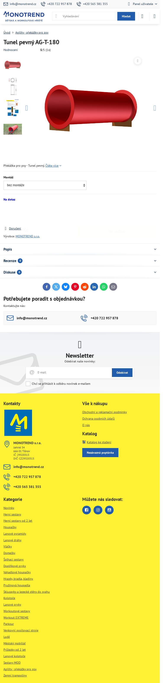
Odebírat (122, 373)
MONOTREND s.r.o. (28, 236)
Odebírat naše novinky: (80, 361)
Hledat (126, 16)
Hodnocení (10, 50)
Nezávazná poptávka (100, 453)
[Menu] (154, 16)
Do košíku (116, 213)
